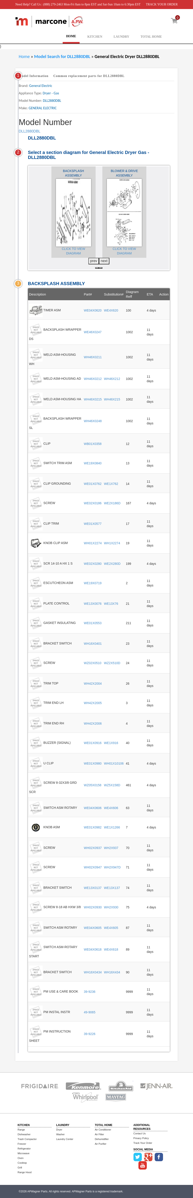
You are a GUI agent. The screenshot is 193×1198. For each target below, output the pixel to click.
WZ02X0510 (92, 663)
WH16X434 (112, 972)
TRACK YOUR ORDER (162, 4)
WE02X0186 (93, 503)
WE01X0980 (93, 763)
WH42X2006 (93, 723)
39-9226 (89, 1034)
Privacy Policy (141, 1138)
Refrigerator (24, 1148)
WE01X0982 (93, 827)
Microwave (24, 1153)
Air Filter (99, 1134)
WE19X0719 (93, 583)
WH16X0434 (93, 972)
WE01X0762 (93, 484)
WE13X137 (112, 888)
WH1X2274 (112, 543)
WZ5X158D (112, 785)
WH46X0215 (93, 399)
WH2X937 (111, 848)
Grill (20, 1167)
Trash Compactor (27, 1139)
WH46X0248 (93, 421)
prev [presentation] (93, 261)
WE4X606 (111, 808)
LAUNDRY (121, 36)
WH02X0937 (93, 848)
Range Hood (25, 1172)
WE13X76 (111, 603)
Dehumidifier (102, 1139)
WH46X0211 (93, 357)
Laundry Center (64, 1139)
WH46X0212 (93, 379)
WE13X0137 (93, 888)
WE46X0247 (93, 332)
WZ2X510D (112, 663)
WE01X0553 (93, 623)
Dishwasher (24, 1134)
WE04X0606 (93, 808)
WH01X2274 (93, 543)
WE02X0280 (93, 563)
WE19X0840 (93, 463)
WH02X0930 (93, 907)
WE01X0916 (93, 743)
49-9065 (89, 1012)
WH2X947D (112, 867)
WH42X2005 (93, 703)
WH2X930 (111, 907)
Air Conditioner (103, 1129)
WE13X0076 (93, 603)
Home (24, 56)
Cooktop (22, 1162)
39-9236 (89, 991)
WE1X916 (111, 743)
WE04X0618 (93, 949)
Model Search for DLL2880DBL (62, 56)
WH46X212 (112, 379)
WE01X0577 (93, 524)
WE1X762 (111, 484)
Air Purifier (100, 1143)
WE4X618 (111, 949)
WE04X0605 (93, 928)
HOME (71, 36)
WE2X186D (112, 503)
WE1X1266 (112, 827)
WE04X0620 (93, 310)
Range (21, 1129)
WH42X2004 (93, 683)
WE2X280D (112, 563)
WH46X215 (112, 399)
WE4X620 (111, 310)
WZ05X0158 (92, 785)
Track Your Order (142, 1143)
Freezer (22, 1143)
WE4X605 (111, 928)
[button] (97, 268)
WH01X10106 (114, 763)
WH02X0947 (93, 867)
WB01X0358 (93, 444)
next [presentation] (104, 261)
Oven (20, 1158)
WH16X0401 (93, 643)
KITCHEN (94, 36)
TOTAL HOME (151, 36)
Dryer (59, 1129)
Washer (60, 1134)
